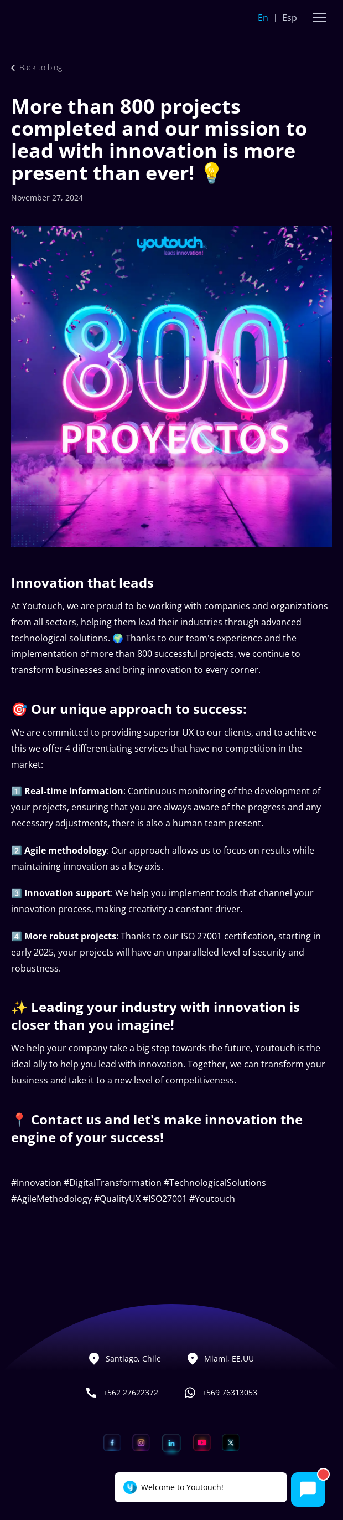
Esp (289, 18)
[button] (319, 17)
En (263, 18)
